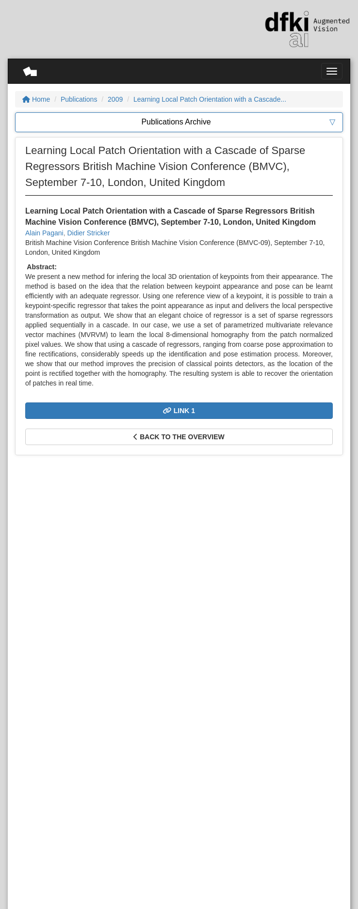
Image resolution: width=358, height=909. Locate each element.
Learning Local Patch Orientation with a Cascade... (209, 99)
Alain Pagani (44, 233)
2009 (115, 99)
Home (36, 99)
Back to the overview (178, 437)
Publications (79, 99)
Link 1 (179, 411)
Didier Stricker (88, 233)
